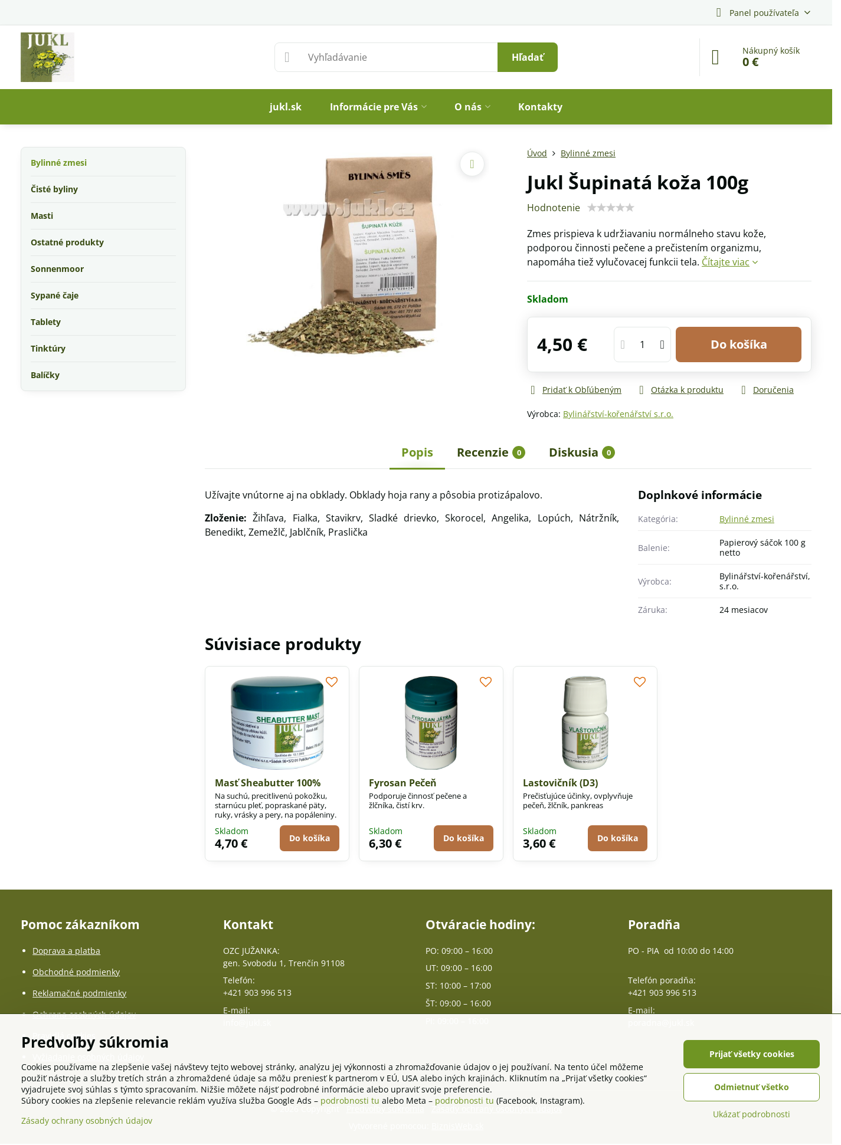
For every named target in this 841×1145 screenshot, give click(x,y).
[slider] (610, 207)
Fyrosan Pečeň (403, 782)
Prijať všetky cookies (751, 1053)
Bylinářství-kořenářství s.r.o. (618, 413)
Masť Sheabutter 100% (267, 782)
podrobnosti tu (349, 1100)
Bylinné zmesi (746, 518)
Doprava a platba (66, 950)
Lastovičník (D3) (560, 782)
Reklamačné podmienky (79, 993)
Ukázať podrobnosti (751, 1114)
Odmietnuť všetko (751, 1086)
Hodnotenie (553, 207)
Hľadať (528, 57)
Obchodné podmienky (76, 971)
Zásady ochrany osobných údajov (86, 1120)
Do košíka (739, 344)
